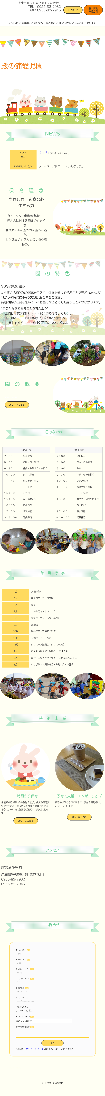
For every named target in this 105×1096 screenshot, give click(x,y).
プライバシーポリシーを (33, 1051)
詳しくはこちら (17, 404)
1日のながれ (64, 23)
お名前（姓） (21, 950)
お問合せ (73, 10)
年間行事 (79, 23)
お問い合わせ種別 (23, 1016)
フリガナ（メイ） (23, 978)
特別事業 (91, 23)
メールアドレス (22, 997)
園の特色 (38, 23)
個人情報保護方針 (93, 10)
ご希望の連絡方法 (23, 1007)
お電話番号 (20, 988)
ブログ (42, 152)
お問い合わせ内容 (23, 1027)
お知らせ (13, 23)
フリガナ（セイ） (23, 969)
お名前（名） (21, 959)
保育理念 (25, 23)
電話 (29, 1011)
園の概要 (50, 23)
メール (20, 1011)
